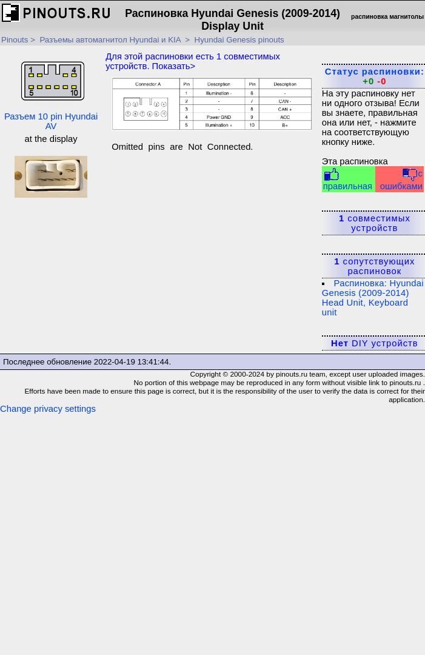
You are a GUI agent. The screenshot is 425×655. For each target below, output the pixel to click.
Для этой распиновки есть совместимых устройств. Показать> (192, 61)
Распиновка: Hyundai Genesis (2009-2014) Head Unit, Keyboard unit (373, 297)
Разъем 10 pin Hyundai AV (51, 90)
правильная (347, 179)
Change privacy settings (48, 409)
